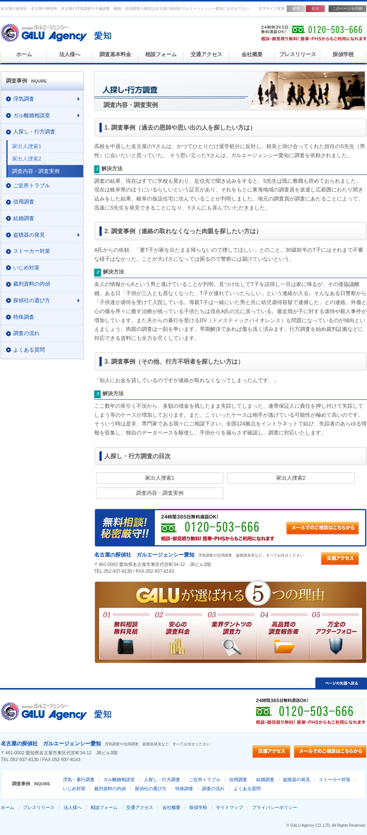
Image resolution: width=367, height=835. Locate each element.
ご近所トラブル (204, 779)
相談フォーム (161, 54)
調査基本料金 (115, 54)
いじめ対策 (74, 788)
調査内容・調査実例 (160, 493)
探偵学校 (343, 54)
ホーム (24, 54)
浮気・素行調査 (79, 779)
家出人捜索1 (159, 478)
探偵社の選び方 (151, 788)
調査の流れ (213, 788)
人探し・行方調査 (162, 779)
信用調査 (238, 779)
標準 (296, 8)
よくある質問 (247, 788)
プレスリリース (297, 54)
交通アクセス (206, 54)
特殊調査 (184, 788)
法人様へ (69, 54)
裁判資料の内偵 (110, 788)
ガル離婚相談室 (119, 779)
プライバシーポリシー (274, 807)
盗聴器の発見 (296, 779)
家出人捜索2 (291, 478)
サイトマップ (229, 807)
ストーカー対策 (334, 779)
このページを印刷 (347, 8)
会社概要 (252, 54)
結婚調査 (265, 779)
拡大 (315, 8)
